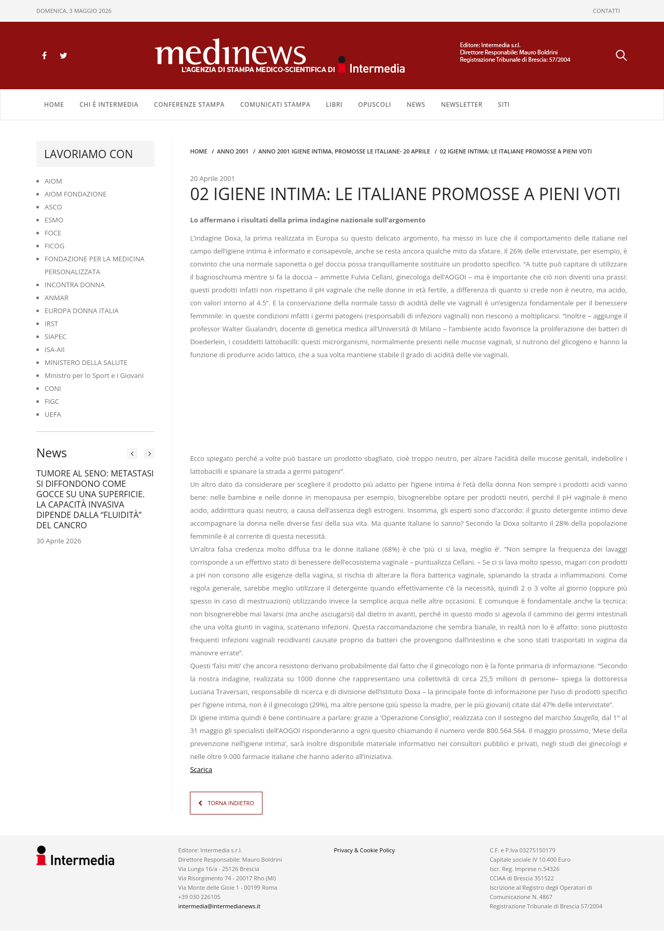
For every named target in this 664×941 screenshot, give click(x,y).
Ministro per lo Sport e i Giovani (94, 375)
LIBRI (334, 104)
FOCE (53, 232)
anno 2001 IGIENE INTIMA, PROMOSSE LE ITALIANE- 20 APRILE (344, 151)
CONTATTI (606, 11)
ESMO (54, 219)
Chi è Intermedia (109, 104)
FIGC (52, 401)
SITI (504, 104)
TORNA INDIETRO (231, 803)
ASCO (53, 207)
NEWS (416, 104)
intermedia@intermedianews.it (219, 906)
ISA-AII (55, 349)
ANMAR (56, 297)
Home (54, 104)
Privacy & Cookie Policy (364, 850)
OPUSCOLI (374, 104)
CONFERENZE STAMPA (189, 104)
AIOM (53, 181)
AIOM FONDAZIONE (76, 194)
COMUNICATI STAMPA (275, 104)
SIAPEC (55, 336)
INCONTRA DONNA (75, 284)
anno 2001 (232, 151)
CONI (53, 388)
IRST (51, 323)
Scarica (201, 769)
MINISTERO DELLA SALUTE (86, 362)
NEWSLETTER (461, 104)
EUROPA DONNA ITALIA (82, 310)
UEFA (53, 414)
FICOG (54, 245)
